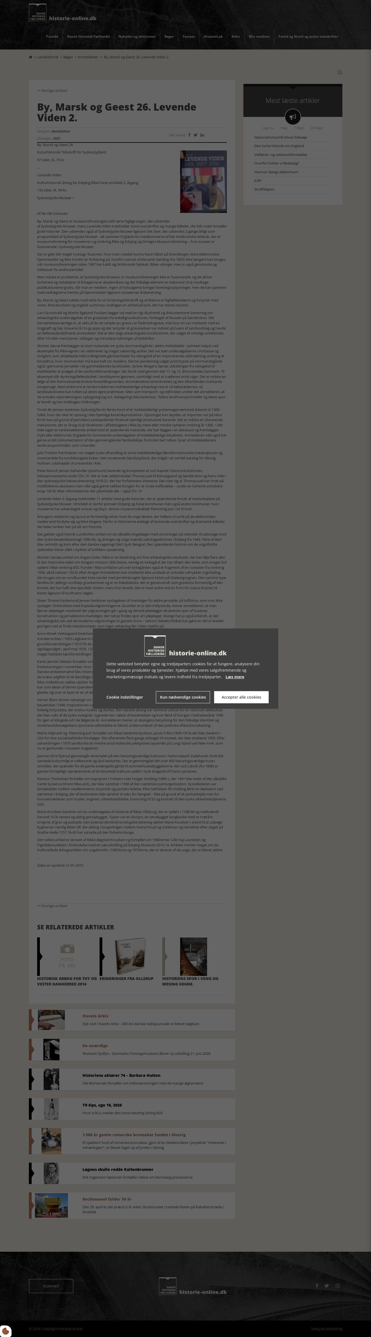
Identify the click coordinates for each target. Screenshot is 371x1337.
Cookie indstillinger (124, 697)
